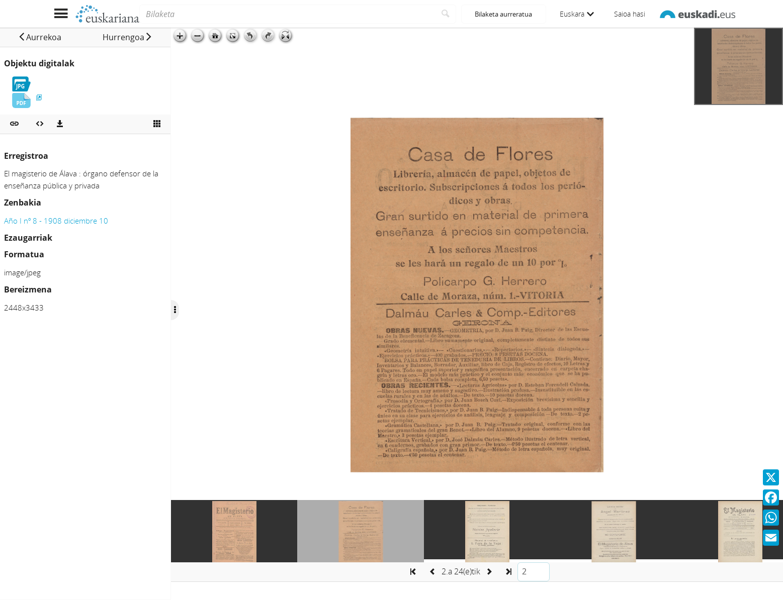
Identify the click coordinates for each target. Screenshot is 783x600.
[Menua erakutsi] (61, 14)
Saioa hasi (629, 14)
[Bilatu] (446, 14)
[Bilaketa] (287, 14)
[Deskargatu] (60, 124)
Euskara (577, 14)
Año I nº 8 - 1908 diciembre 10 (56, 221)
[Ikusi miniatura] (157, 124)
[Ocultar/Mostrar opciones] (175, 310)
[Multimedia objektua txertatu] (40, 124)
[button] (39, 37)
